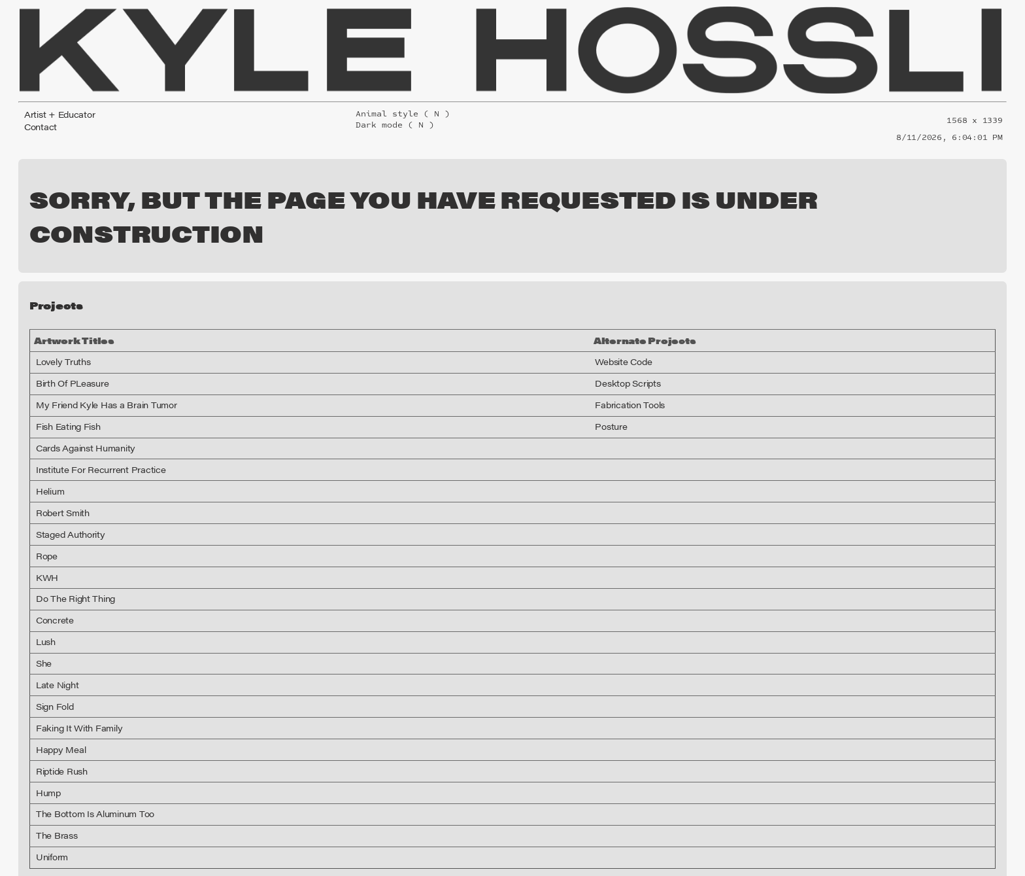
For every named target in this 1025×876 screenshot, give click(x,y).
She (43, 619)
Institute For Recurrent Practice (90, 425)
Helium (48, 447)
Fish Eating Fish (64, 382)
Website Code (644, 318)
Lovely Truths (59, 318)
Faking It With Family (72, 684)
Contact (38, 122)
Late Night (54, 641)
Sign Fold (52, 662)
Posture (633, 382)
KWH (45, 533)
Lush (44, 598)
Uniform (49, 813)
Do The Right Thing (69, 554)
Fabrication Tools (649, 361)
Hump (46, 749)
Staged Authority (64, 490)
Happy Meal (57, 705)
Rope (45, 512)
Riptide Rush (58, 727)
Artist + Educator (54, 112)
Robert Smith (59, 469)
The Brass (54, 791)
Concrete (52, 576)
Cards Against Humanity (78, 404)
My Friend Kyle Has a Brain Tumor (96, 361)
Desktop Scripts (647, 339)
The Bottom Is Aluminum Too (86, 770)
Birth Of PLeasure (67, 339)
